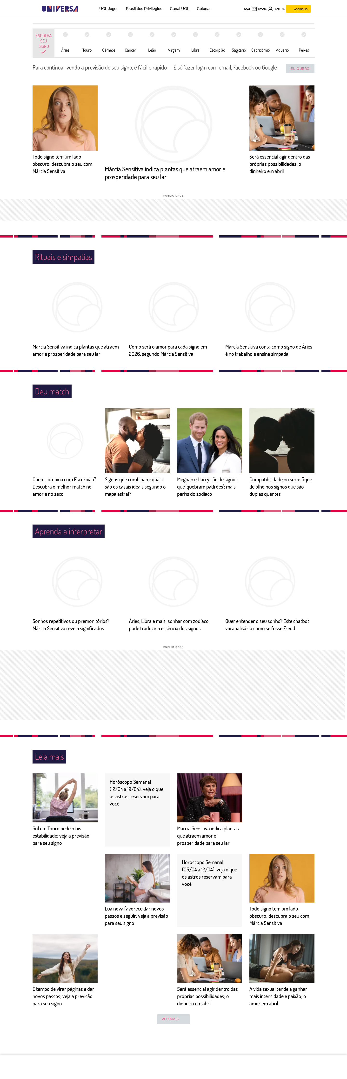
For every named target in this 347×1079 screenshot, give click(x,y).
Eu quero (300, 68)
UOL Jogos (108, 8)
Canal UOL (179, 8)
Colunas (204, 8)
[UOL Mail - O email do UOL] (259, 9)
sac (247, 9)
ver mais (173, 1019)
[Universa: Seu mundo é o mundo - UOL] (60, 9)
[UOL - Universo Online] (82, 9)
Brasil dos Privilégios (144, 8)
